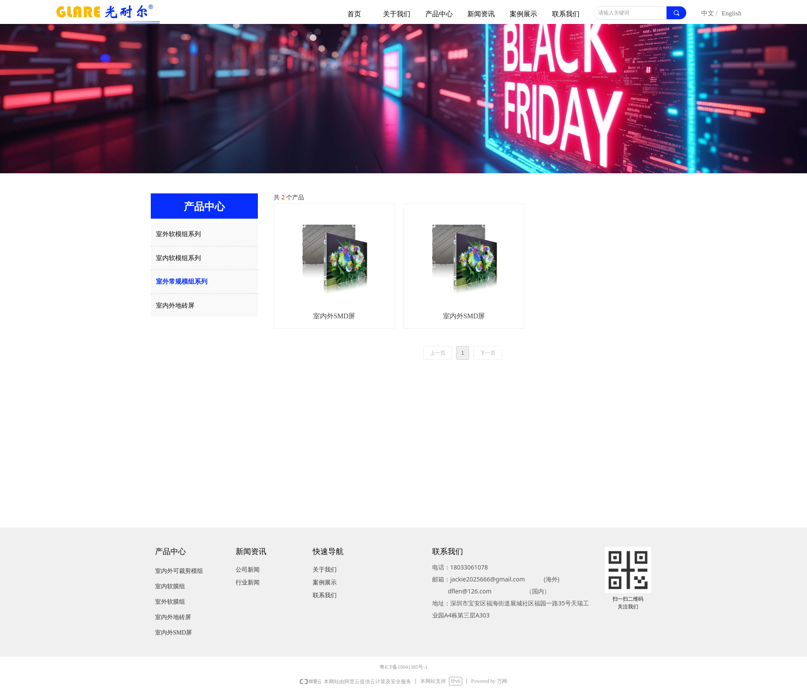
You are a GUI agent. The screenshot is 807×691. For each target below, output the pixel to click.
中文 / (709, 13)
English (731, 13)
